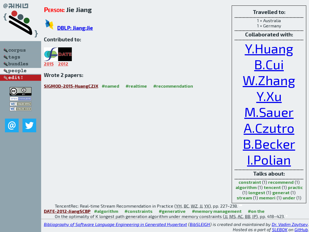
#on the (256, 211)
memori (267, 197)
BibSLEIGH (200, 224)
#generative (172, 211)
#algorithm (106, 211)
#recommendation (173, 85)
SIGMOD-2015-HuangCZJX (71, 85)
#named (110, 85)
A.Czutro (269, 128)
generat (281, 192)
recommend (281, 182)
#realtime (136, 85)
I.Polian (269, 159)
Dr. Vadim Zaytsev (290, 224)
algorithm (246, 187)
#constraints (138, 211)
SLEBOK (279, 229)
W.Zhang (269, 80)
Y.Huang (269, 48)
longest (256, 192)
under (289, 197)
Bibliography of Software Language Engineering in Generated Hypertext (115, 224)
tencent (272, 187)
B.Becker (269, 143)
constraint (250, 182)
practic (295, 187)
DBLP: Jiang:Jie (75, 28)
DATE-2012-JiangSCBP (67, 211)
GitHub (301, 229)
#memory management (217, 211)
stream (244, 197)
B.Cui (269, 64)
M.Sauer (269, 112)
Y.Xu (269, 96)
